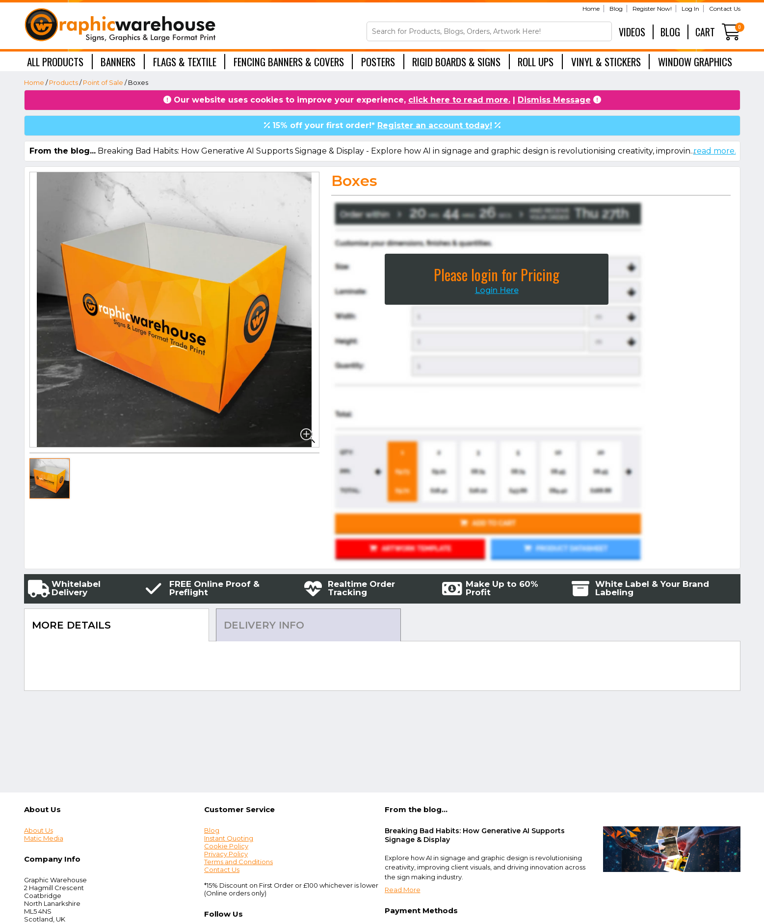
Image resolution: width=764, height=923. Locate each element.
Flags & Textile (184, 61)
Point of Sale (103, 82)
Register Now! (652, 8)
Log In (690, 8)
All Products (55, 61)
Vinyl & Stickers (606, 61)
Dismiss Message (554, 100)
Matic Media (43, 838)
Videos (632, 32)
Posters (378, 61)
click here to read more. (459, 100)
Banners (118, 61)
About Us (38, 830)
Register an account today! (434, 125)
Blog (616, 8)
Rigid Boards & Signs (456, 61)
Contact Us (724, 8)
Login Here (497, 290)
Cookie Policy (226, 846)
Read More (403, 890)
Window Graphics (695, 61)
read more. (714, 151)
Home (591, 8)
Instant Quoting (228, 838)
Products (63, 82)
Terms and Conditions (238, 862)
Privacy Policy (226, 854)
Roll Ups (535, 61)
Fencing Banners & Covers (289, 61)
